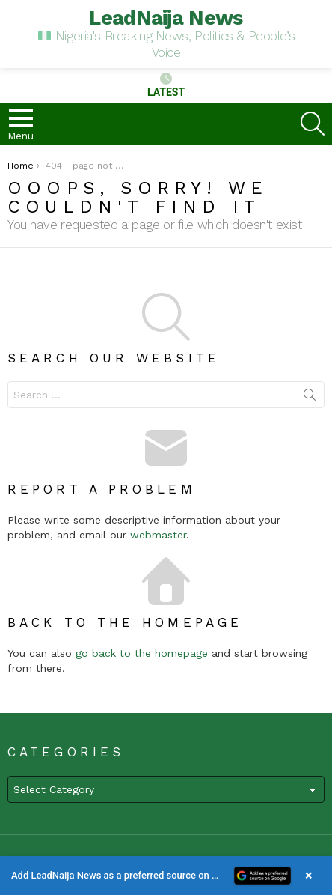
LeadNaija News (166, 18)
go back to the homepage (142, 653)
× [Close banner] (309, 875)
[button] (166, 875)
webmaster (158, 535)
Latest (166, 85)
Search (310, 397)
